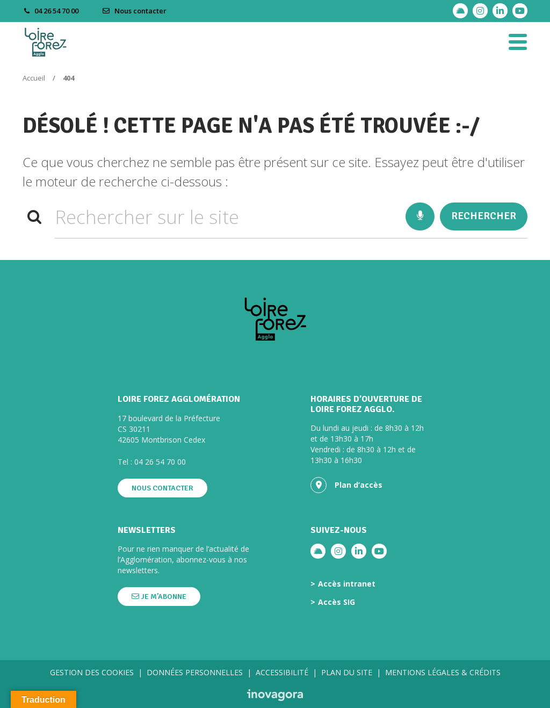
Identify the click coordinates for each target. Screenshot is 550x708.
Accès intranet (346, 584)
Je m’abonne (159, 596)
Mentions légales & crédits (443, 672)
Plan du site (346, 672)
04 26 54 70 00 (160, 462)
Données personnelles (195, 672)
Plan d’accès (346, 485)
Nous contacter (134, 11)
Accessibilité (282, 672)
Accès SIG (336, 602)
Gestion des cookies (92, 672)
